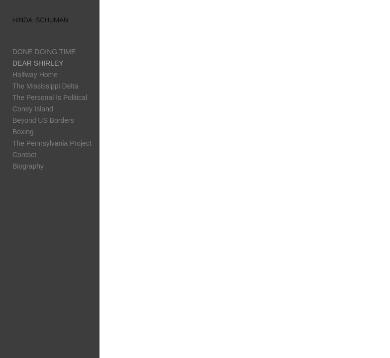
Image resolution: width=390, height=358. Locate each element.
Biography (28, 166)
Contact (24, 155)
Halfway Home (35, 75)
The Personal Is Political (49, 97)
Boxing (23, 132)
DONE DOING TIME (44, 52)
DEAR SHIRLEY (38, 63)
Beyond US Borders (43, 120)
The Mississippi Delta (45, 86)
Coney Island (32, 109)
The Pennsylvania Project (52, 143)
